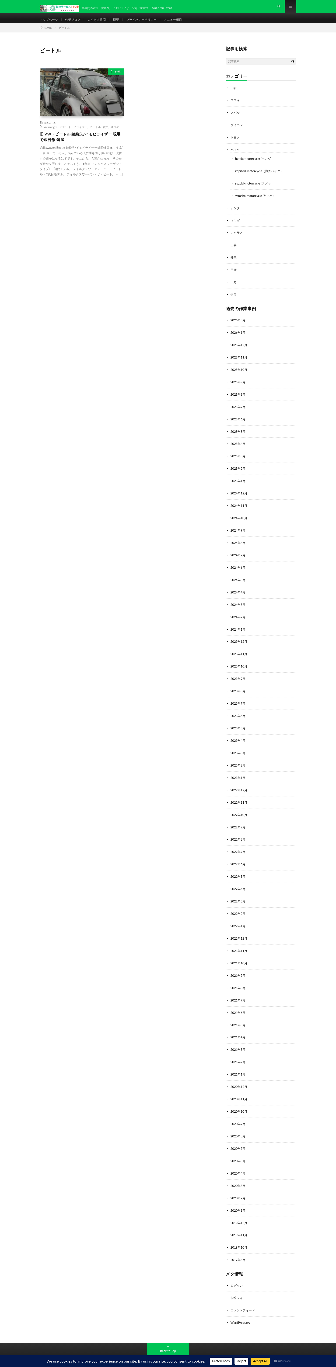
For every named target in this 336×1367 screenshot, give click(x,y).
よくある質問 (100, 23)
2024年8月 (239, 542)
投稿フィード (240, 1284)
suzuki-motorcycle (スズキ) (254, 189)
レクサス (237, 237)
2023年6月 (239, 712)
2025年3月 (239, 457)
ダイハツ (237, 132)
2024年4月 (239, 591)
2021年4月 (239, 1028)
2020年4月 (239, 1162)
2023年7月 (239, 700)
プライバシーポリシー (147, 23)
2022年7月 (239, 846)
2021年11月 (239, 943)
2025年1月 (239, 481)
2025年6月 (239, 421)
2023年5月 (239, 724)
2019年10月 (239, 1234)
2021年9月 (239, 967)
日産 (234, 274)
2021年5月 (239, 1016)
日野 (234, 286)
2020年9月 (239, 1113)
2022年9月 (239, 822)
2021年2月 (239, 1052)
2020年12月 (239, 1077)
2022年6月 (239, 858)
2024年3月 (239, 603)
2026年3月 (239, 324)
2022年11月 (239, 797)
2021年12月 (239, 931)
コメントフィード (244, 1296)
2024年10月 (239, 518)
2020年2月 (239, 1186)
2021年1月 (239, 1064)
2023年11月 (239, 651)
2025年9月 (239, 384)
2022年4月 (239, 882)
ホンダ (235, 213)
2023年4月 (239, 737)
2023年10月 (239, 664)
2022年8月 (239, 834)
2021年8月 (239, 979)
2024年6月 (239, 566)
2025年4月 (239, 445)
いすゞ (235, 95)
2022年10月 (239, 809)
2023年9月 (239, 676)
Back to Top (168, 1337)
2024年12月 (239, 494)
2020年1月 (239, 1198)
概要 (120, 23)
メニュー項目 (180, 23)
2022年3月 (239, 894)
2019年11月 (239, 1222)
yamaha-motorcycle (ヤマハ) (255, 201)
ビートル (95, 134)
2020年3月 (239, 1174)
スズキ (235, 107)
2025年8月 (239, 396)
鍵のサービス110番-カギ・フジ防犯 (92, 1353)
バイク (235, 156)
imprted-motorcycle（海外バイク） (261, 177)
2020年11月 (239, 1089)
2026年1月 (239, 336)
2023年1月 (239, 773)
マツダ (235, 225)
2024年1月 (239, 627)
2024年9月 (239, 530)
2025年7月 (239, 409)
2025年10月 (239, 372)
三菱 (234, 250)
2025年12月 (239, 348)
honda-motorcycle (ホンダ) (254, 165)
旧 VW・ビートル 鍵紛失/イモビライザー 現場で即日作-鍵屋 (80, 145)
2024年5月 (239, 579)
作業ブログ (74, 23)
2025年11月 (239, 360)
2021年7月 (239, 992)
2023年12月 (239, 639)
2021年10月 (239, 955)
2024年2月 (239, 615)
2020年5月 (239, 1149)
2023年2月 (239, 761)
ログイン (237, 1272)
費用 (105, 134)
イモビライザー (78, 134)
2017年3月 (239, 1247)
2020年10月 (239, 1101)
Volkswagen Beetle (55, 134)
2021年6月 (239, 1004)
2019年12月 (239, 1210)
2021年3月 (239, 1040)
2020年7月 (239, 1137)
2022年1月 (239, 919)
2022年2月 (239, 907)
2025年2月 (239, 469)
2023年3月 (239, 749)
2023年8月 (239, 688)
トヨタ (235, 144)
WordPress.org (241, 1308)
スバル (235, 119)
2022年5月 (239, 870)
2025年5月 (239, 433)
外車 (116, 80)
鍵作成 (115, 134)
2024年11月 (239, 506)
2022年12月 (239, 785)
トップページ (49, 23)
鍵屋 (234, 298)
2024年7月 (239, 554)
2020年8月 (239, 1125)
